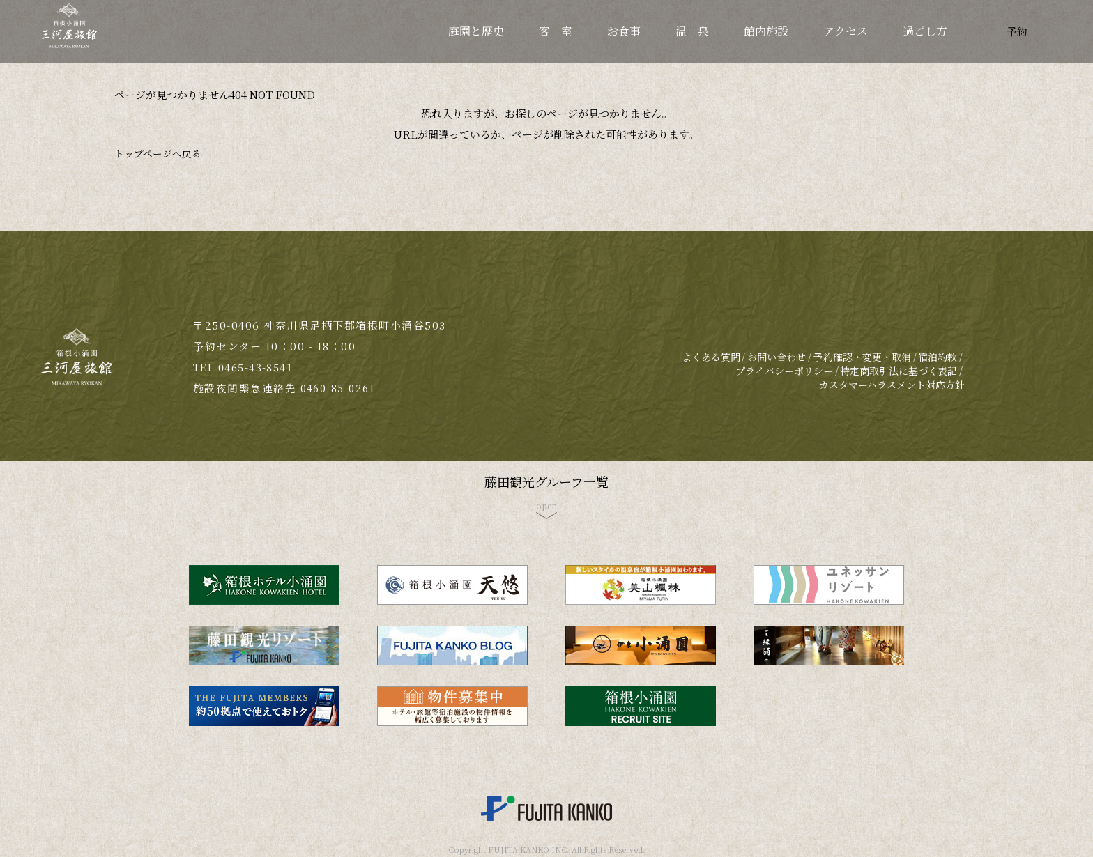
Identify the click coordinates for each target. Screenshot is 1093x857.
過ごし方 (925, 31)
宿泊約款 (937, 357)
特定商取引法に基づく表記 (898, 371)
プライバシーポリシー (784, 371)
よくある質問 (711, 357)
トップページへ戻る (161, 153)
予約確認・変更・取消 (862, 357)
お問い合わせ (776, 357)
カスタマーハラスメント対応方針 (892, 385)
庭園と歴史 (476, 31)
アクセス (845, 31)
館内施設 (766, 31)
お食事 (624, 31)
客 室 (555, 31)
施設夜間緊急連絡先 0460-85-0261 (286, 387)
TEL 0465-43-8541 (244, 367)
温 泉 (692, 31)
